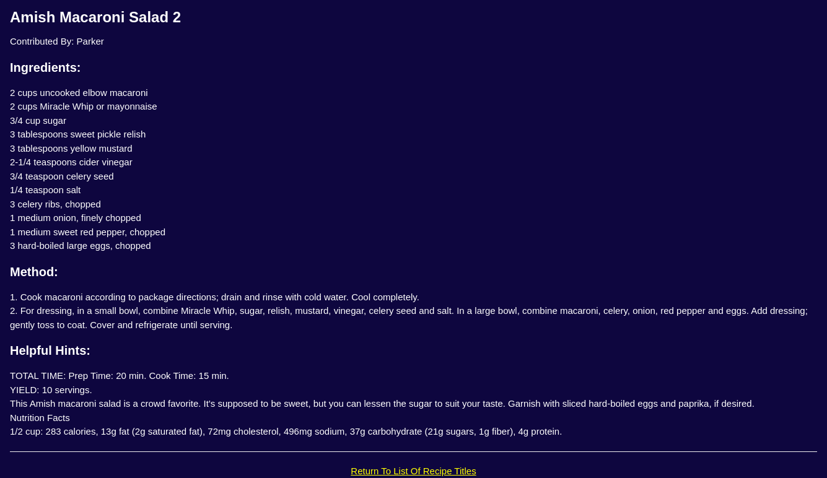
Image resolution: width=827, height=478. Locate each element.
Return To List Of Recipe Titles (413, 471)
